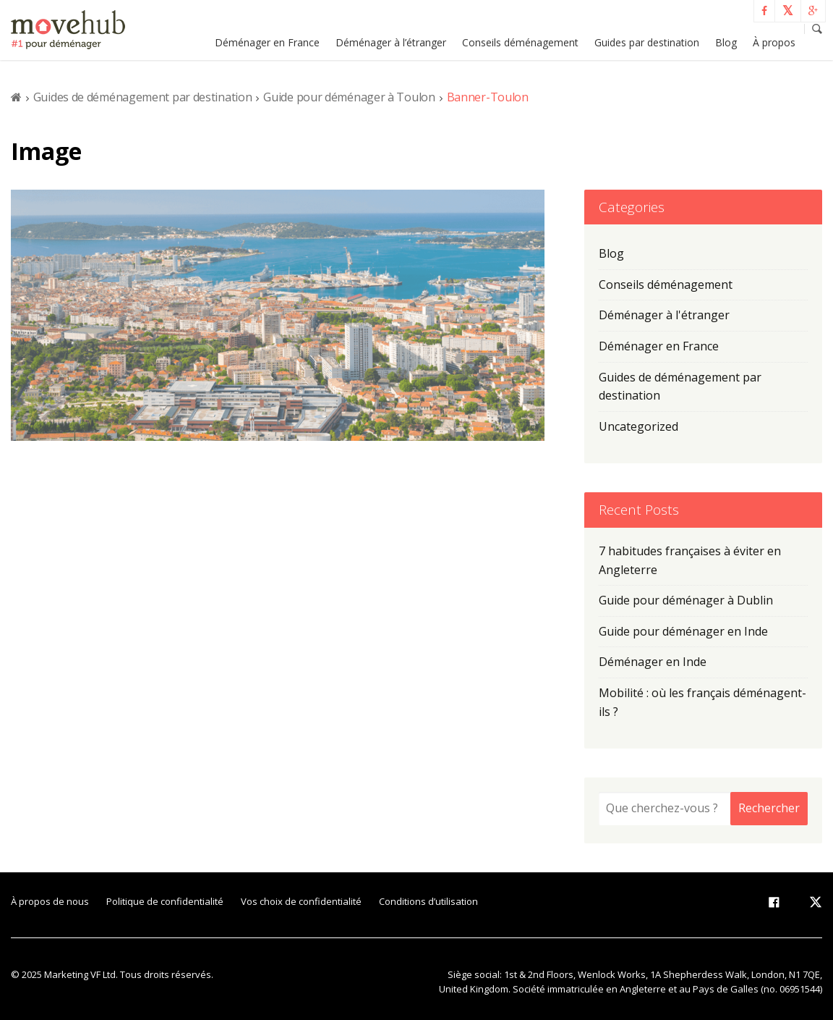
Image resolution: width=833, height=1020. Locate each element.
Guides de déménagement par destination (142, 97)
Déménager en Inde (652, 662)
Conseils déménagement (520, 42)
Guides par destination (646, 42)
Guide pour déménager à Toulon (349, 97)
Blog (726, 42)
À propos (774, 42)
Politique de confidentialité (164, 901)
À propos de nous (50, 901)
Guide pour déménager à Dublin (686, 600)
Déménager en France (267, 42)
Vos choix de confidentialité (301, 901)
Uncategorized (638, 426)
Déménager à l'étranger (664, 315)
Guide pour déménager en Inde (683, 631)
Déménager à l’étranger (391, 42)
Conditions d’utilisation (428, 901)
